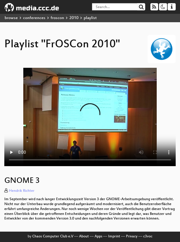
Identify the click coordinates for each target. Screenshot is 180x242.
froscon (57, 18)
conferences (34, 18)
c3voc (147, 237)
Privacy (131, 237)
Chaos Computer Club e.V (52, 237)
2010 (73, 18)
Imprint (114, 237)
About (84, 237)
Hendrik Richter (22, 191)
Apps (98, 237)
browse (11, 18)
